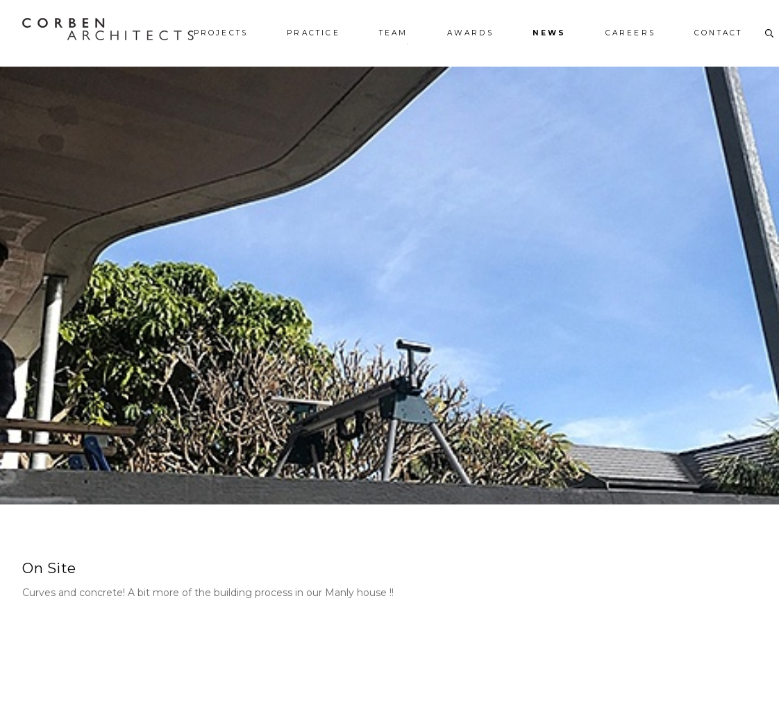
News (550, 33)
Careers (630, 33)
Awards (470, 33)
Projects (221, 33)
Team (393, 33)
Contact (718, 33)
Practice (313, 33)
